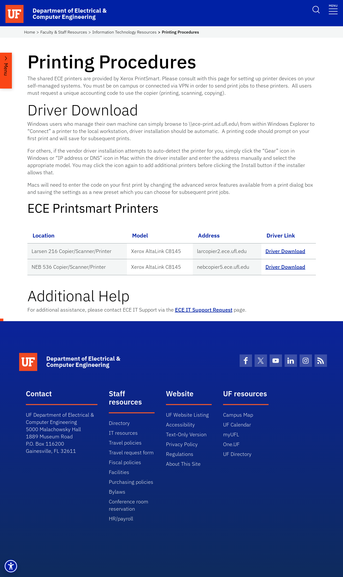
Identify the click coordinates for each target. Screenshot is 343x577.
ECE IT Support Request (203, 309)
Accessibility (180, 424)
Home (29, 32)
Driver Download (285, 251)
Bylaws (117, 491)
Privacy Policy (182, 444)
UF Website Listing (187, 414)
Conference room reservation (128, 505)
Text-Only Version (186, 434)
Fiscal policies (125, 462)
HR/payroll (121, 518)
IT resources (123, 432)
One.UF (231, 444)
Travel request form (131, 452)
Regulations (179, 453)
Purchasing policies (131, 481)
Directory (119, 423)
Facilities (119, 472)
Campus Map (238, 414)
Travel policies (125, 442)
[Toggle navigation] (333, 9)
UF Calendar (237, 424)
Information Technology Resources (124, 32)
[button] (11, 566)
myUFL (231, 434)
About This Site (183, 463)
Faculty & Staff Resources (63, 32)
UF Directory (237, 453)
